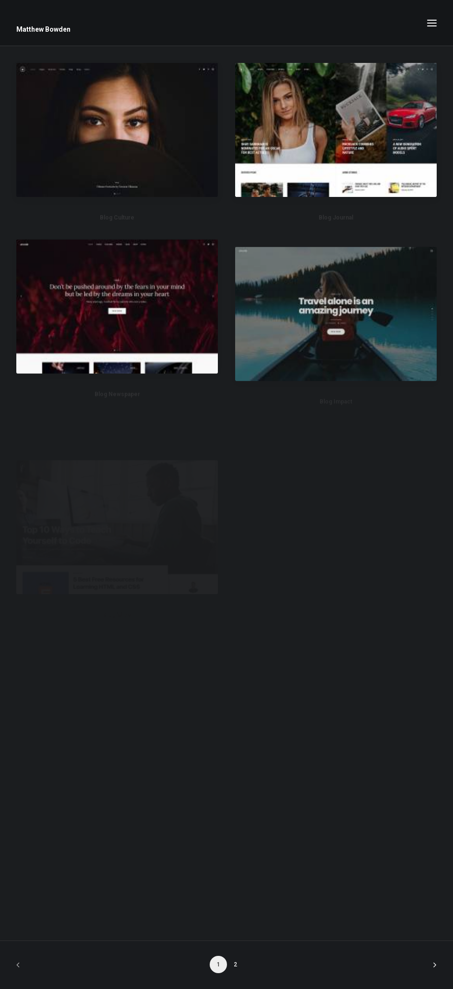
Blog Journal (336, 218)
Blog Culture (117, 217)
